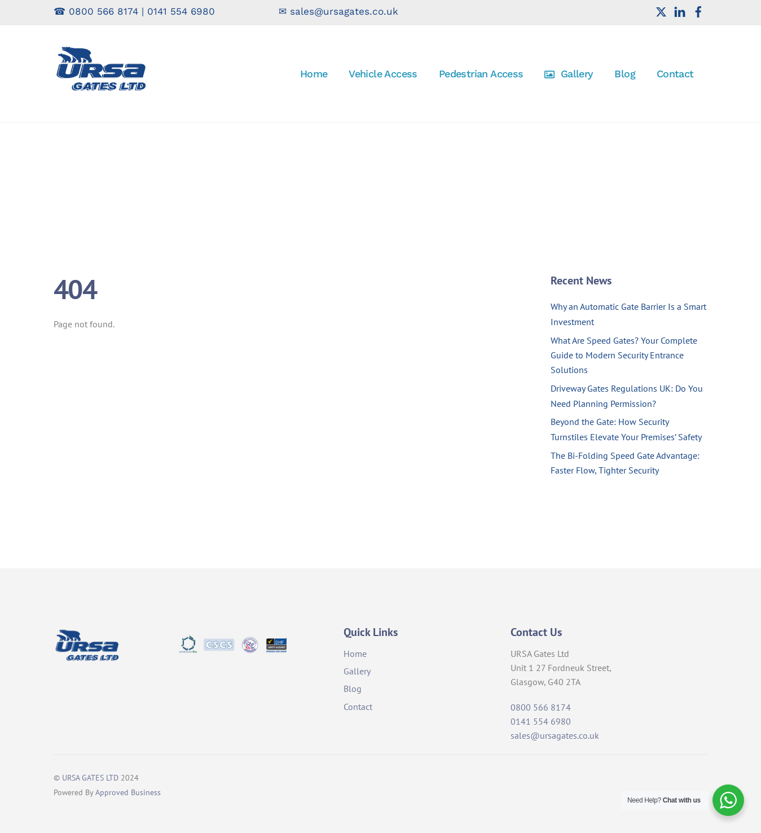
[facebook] (698, 11)
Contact (675, 74)
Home (314, 74)
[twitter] (661, 11)
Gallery (568, 74)
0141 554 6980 (181, 11)
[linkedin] (680, 11)
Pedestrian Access (481, 74)
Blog (624, 74)
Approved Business (128, 792)
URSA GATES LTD (90, 777)
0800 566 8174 (103, 11)
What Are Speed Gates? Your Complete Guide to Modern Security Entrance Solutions (624, 355)
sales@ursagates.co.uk (344, 11)
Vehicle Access (383, 74)
